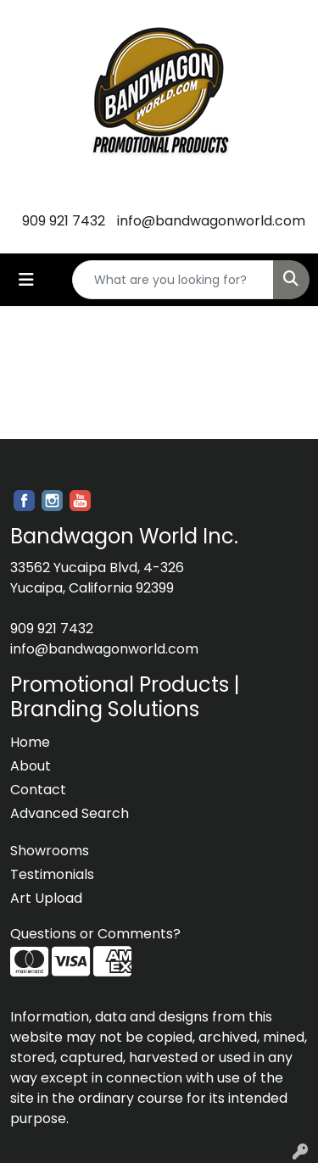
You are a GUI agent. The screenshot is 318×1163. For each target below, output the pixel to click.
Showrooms (49, 850)
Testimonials (52, 874)
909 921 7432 (63, 221)
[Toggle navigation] (26, 280)
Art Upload (46, 898)
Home (30, 742)
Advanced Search (69, 813)
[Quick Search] (173, 279)
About (30, 766)
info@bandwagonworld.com (211, 221)
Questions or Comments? (95, 933)
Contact (38, 789)
